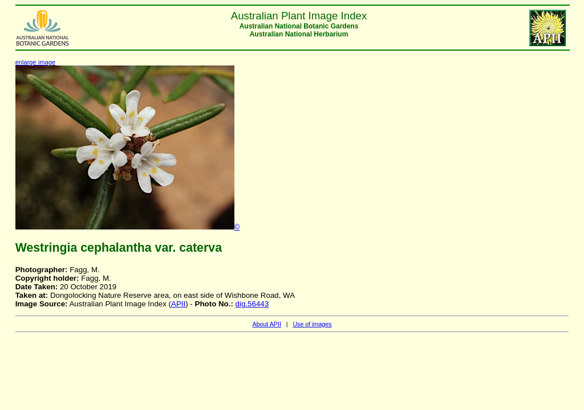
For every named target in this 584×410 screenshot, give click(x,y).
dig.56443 (252, 304)
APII (178, 304)
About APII (266, 324)
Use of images (312, 324)
